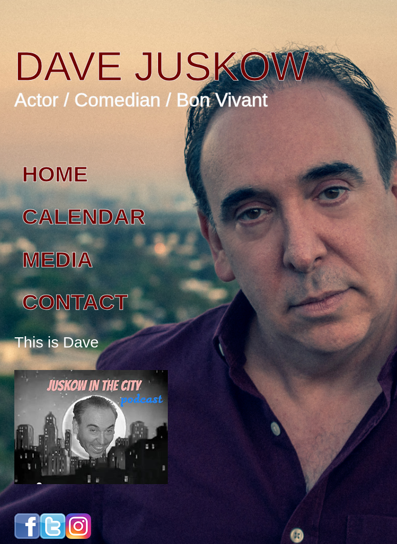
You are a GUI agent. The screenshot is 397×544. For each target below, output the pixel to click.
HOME (55, 174)
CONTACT (75, 302)
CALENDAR (83, 216)
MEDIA (57, 259)
